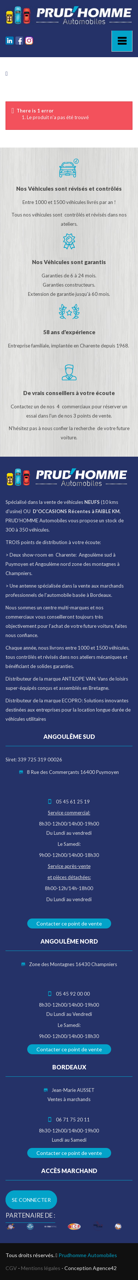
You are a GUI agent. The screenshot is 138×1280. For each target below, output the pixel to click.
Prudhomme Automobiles (88, 1255)
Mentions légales (40, 1268)
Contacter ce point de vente (69, 923)
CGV (11, 1268)
